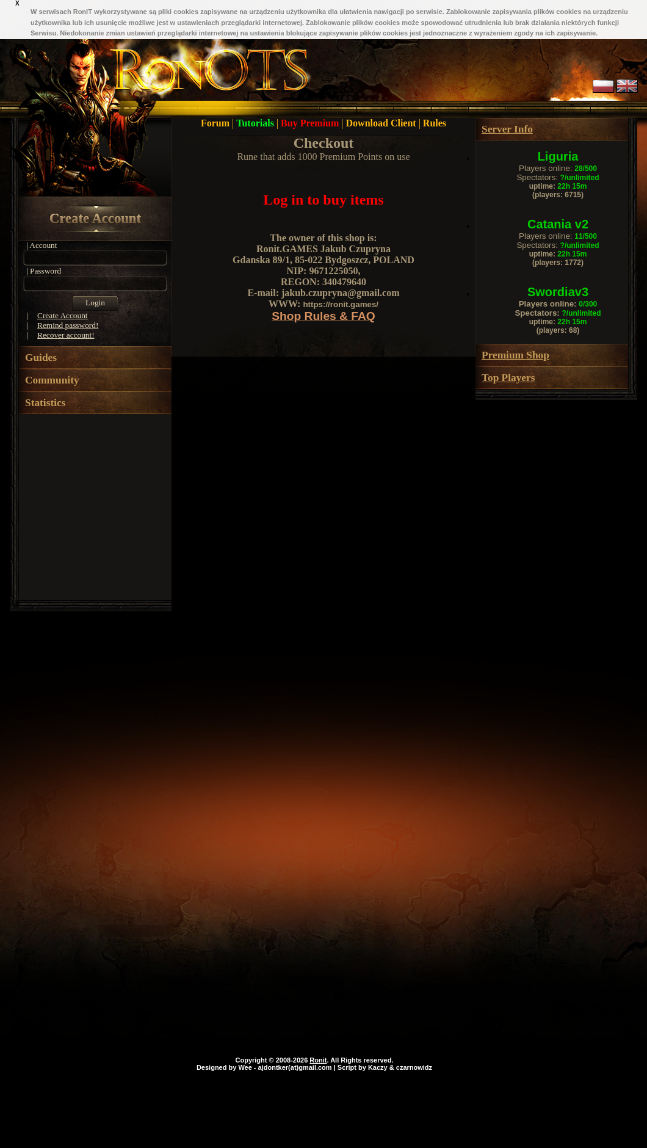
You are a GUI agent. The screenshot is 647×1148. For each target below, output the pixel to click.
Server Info (507, 129)
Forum (216, 123)
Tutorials (256, 123)
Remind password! (67, 325)
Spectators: (557, 177)
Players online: (558, 168)
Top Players (508, 377)
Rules (434, 123)
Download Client (382, 123)
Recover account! (66, 335)
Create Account (95, 218)
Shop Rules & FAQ (323, 316)
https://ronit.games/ (340, 304)
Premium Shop (515, 355)
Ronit (318, 1060)
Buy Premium (311, 123)
